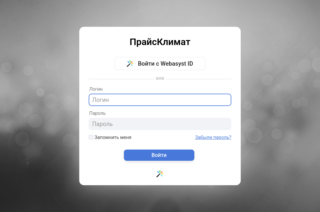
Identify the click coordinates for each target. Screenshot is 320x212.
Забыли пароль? (213, 137)
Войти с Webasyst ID (160, 63)
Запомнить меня (110, 137)
